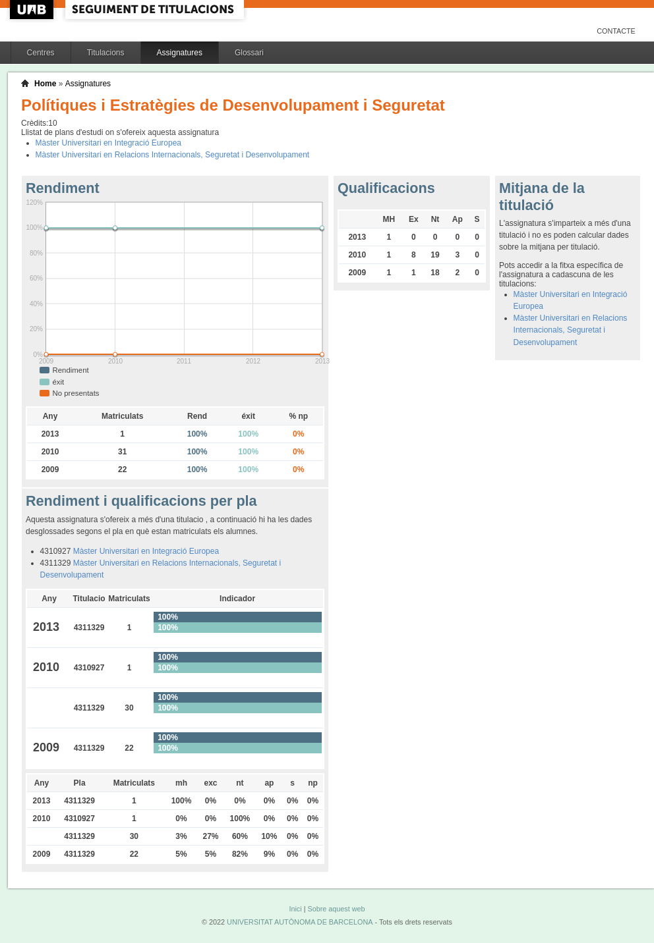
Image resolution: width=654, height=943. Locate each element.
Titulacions (106, 52)
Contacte (616, 31)
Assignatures (179, 52)
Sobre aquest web (336, 909)
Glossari (249, 52)
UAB (33, 9)
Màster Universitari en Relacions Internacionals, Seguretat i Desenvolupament (173, 154)
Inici (295, 909)
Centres (41, 52)
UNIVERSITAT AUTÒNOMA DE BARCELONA (299, 922)
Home (45, 83)
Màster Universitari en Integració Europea (108, 143)
